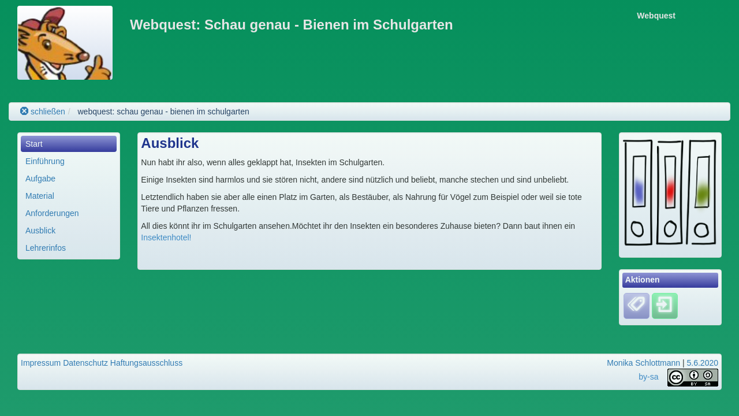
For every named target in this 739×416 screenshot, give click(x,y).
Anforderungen (52, 213)
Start (34, 143)
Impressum (41, 362)
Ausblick (40, 230)
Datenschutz (85, 362)
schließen (42, 111)
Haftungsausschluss (146, 362)
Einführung (45, 161)
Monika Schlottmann (643, 362)
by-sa (648, 376)
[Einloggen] (665, 305)
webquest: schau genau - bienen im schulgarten (163, 111)
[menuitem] (69, 144)
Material (39, 195)
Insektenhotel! (166, 237)
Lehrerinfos (45, 247)
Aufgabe (40, 178)
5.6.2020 (703, 362)
